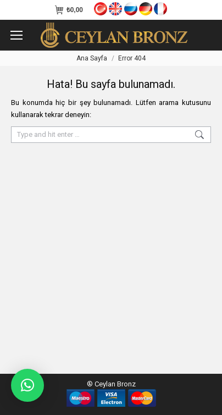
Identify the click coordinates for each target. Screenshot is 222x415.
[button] (27, 385)
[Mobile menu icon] (16, 35)
